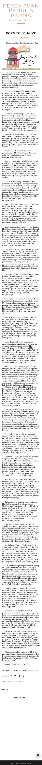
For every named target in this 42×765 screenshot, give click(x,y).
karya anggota (20, 681)
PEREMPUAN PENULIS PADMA (21, 10)
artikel (10, 681)
